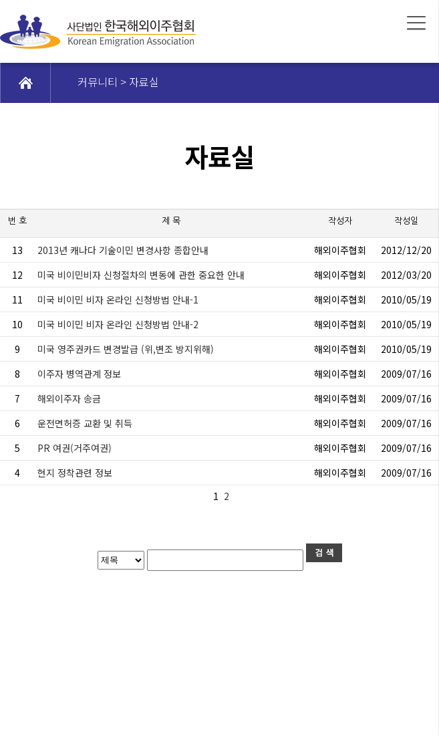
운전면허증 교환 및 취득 (84, 423)
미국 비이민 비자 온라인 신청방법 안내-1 (117, 299)
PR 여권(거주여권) (74, 448)
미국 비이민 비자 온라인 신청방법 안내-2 (117, 324)
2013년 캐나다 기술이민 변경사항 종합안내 (122, 250)
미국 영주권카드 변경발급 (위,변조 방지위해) (125, 349)
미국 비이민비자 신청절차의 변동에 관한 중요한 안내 (141, 274)
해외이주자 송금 (69, 398)
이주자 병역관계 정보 (79, 373)
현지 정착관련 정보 (74, 472)
